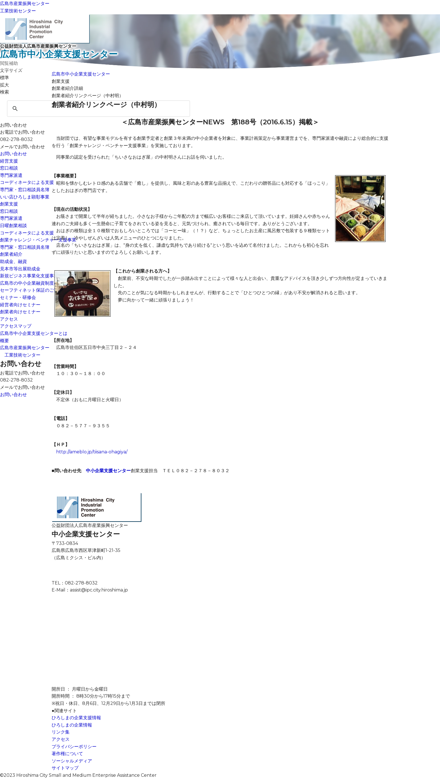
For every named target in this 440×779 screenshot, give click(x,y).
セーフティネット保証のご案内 (31, 290)
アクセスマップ (15, 326)
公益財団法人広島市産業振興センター (220, 52)
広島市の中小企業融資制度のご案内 (36, 283)
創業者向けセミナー (20, 311)
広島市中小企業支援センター (81, 74)
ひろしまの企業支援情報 (76, 717)
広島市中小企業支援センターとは (33, 333)
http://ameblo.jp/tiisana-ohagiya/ (91, 451)
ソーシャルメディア (72, 761)
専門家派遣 (11, 175)
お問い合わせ (13, 153)
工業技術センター (18, 10)
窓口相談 (9, 168)
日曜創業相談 (13, 225)
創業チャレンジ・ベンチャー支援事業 (38, 240)
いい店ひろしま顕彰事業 (24, 197)
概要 (4, 340)
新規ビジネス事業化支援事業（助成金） (40, 275)
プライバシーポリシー (74, 746)
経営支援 (9, 161)
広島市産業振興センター (24, 3)
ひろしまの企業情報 (72, 725)
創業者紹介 (11, 254)
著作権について (67, 753)
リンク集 (61, 732)
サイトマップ (65, 768)
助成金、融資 (13, 261)
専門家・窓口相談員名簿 (24, 189)
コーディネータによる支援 (27, 182)
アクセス (9, 319)
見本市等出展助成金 (20, 268)
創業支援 (9, 204)
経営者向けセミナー (20, 304)
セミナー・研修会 (18, 297)
